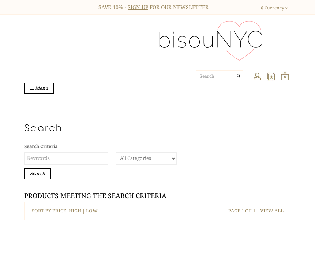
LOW (92, 211)
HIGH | (77, 211)
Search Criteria (40, 146)
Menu (39, 88)
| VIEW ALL (269, 211)
